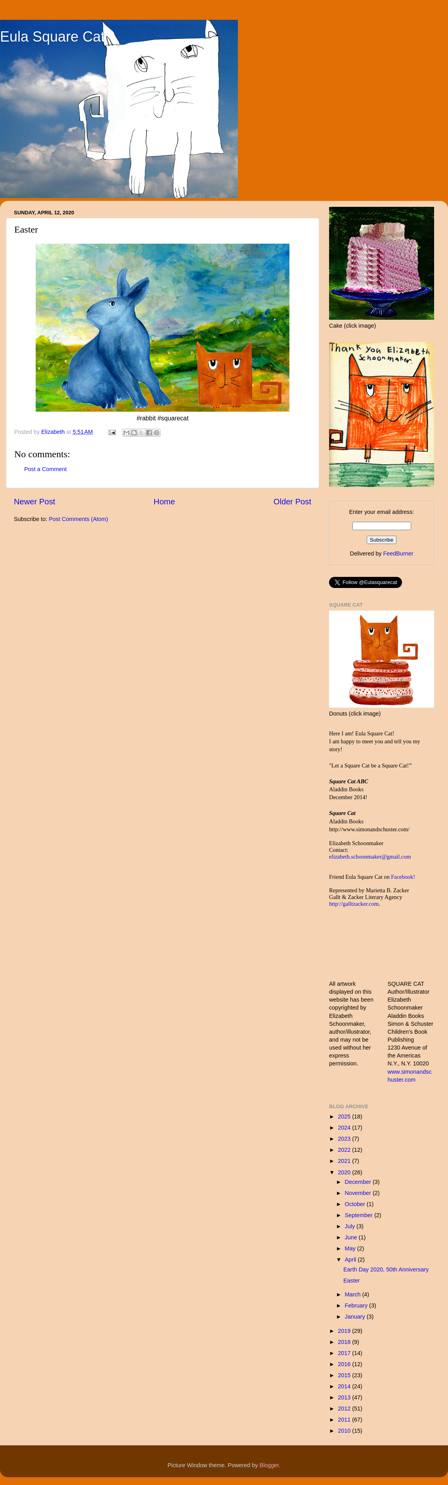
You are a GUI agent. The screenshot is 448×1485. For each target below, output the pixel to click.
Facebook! (403, 877)
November (359, 1193)
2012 (345, 1408)
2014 (345, 1386)
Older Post (292, 501)
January (356, 1316)
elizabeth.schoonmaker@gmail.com (370, 856)
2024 (345, 1127)
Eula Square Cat (52, 37)
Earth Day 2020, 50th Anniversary (386, 1269)
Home (164, 501)
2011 (345, 1419)
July (351, 1226)
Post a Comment (45, 469)
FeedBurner (398, 553)
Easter (351, 1280)
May (351, 1248)
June (352, 1237)
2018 (345, 1342)
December (359, 1182)
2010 (345, 1431)
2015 (345, 1375)
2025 (345, 1116)
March (353, 1294)
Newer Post (34, 501)
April (351, 1259)
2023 (345, 1139)
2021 (345, 1161)
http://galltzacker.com (354, 904)
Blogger (269, 1465)
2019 (345, 1331)
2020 (345, 1172)
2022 (345, 1150)
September (359, 1215)
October (356, 1204)
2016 (345, 1364)
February (357, 1305)
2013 (345, 1397)
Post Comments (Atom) (78, 519)
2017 (345, 1353)
